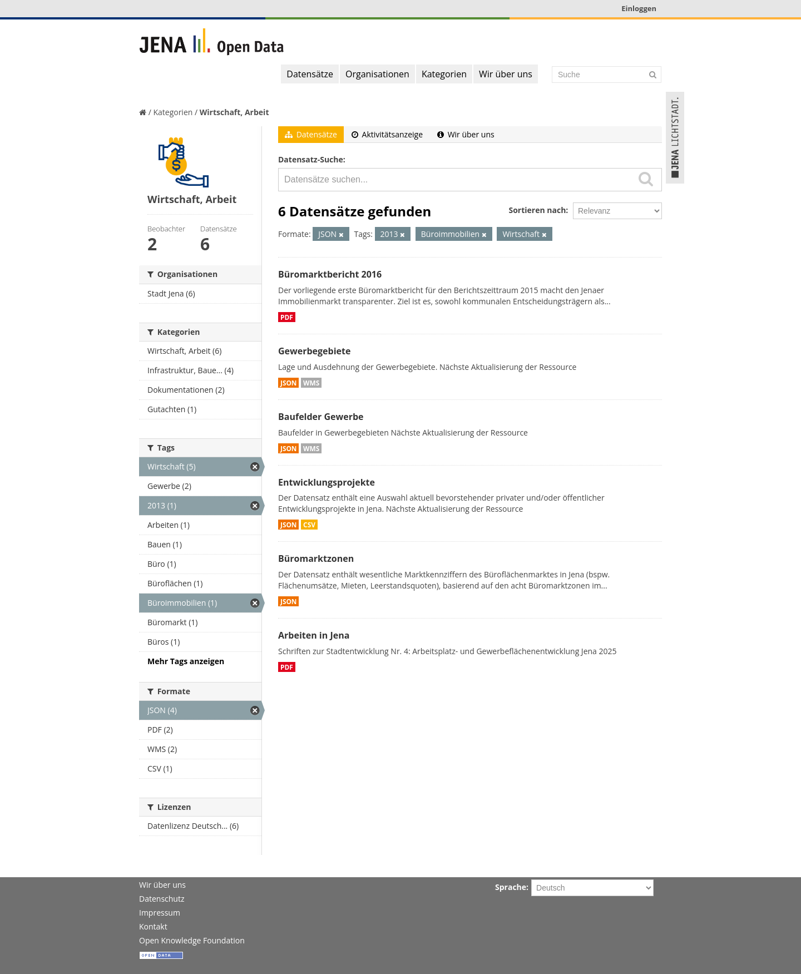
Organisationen (377, 74)
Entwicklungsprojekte (326, 482)
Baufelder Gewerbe (321, 417)
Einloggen (638, 8)
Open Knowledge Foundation (192, 940)
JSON (288, 382)
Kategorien (444, 74)
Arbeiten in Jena (313, 635)
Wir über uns (505, 74)
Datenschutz (161, 898)
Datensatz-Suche (310, 159)
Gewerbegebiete (314, 351)
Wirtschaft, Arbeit (234, 112)
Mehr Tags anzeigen (185, 661)
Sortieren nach (537, 210)
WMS (311, 382)
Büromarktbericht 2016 (330, 274)
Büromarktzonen (316, 558)
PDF (286, 317)
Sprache (510, 887)
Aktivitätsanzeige (387, 134)
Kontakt (153, 926)
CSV (309, 524)
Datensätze (309, 74)
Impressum (159, 912)
